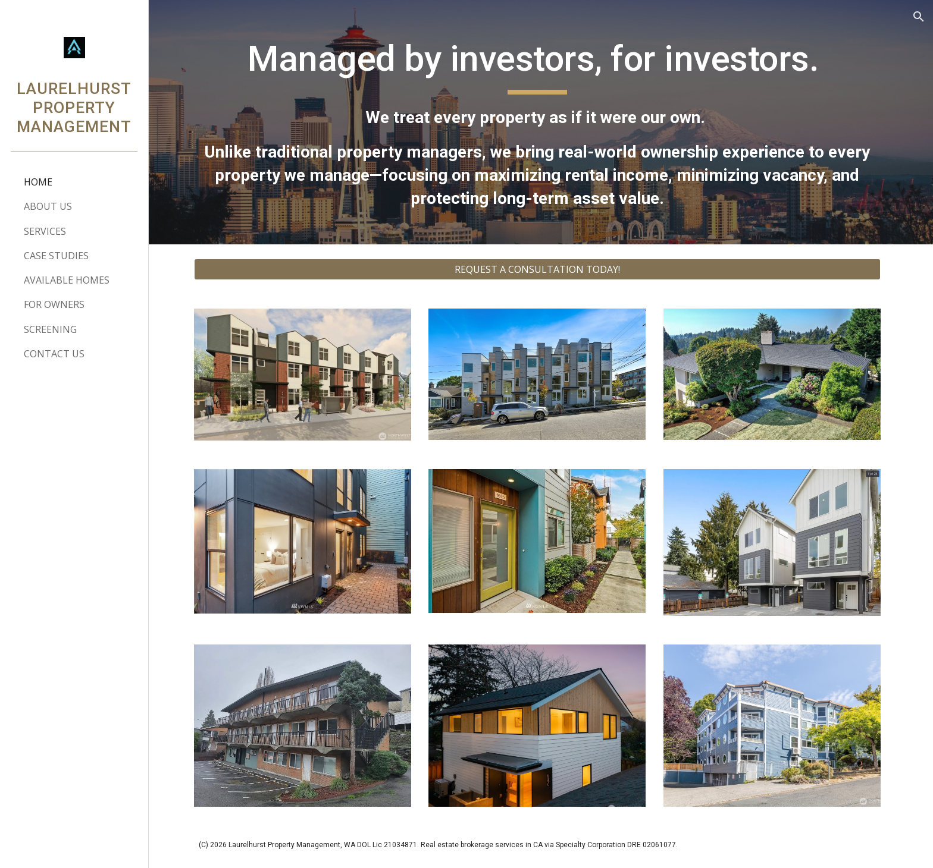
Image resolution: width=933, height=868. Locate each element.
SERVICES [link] (45, 231)
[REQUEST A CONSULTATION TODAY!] (541, 269)
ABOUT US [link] (48, 206)
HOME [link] (38, 181)
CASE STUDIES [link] (56, 255)
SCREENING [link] (50, 329)
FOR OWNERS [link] (54, 304)
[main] (541, 122)
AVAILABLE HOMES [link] (66, 280)
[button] (918, 16)
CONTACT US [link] (54, 353)
